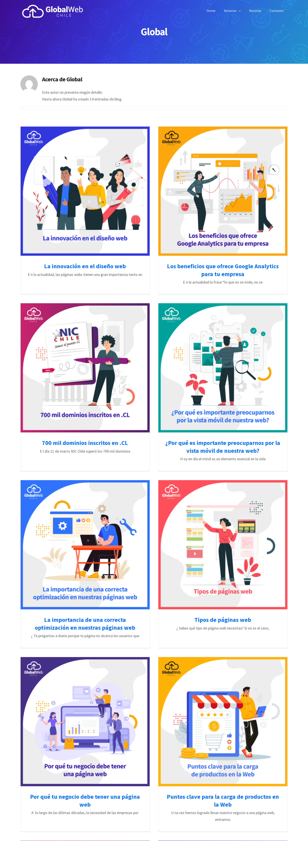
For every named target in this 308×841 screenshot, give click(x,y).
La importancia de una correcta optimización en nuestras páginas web (118, 549)
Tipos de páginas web (239, 546)
